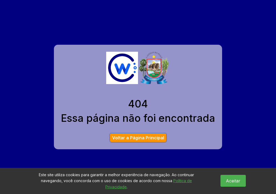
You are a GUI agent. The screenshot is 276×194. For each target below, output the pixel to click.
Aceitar (233, 180)
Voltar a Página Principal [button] (138, 137)
